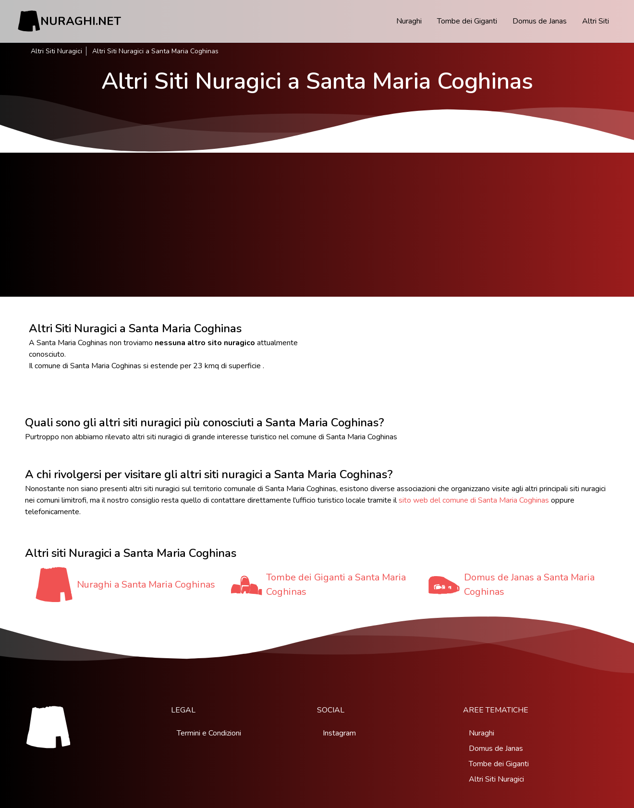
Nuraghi (409, 21)
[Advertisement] (317, 224)
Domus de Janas (539, 21)
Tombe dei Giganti (467, 21)
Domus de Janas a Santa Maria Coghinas (529, 584)
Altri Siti (595, 21)
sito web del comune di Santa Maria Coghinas (474, 500)
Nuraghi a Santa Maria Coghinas (146, 584)
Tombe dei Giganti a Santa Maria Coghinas (336, 584)
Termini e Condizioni (209, 733)
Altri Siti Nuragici (56, 51)
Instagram (339, 733)
